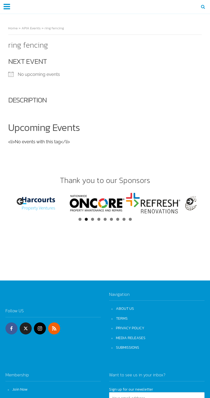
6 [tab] (111, 219)
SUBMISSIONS (127, 347)
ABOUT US (125, 308)
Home (13, 28)
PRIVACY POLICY (130, 328)
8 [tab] (124, 219)
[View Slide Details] (41, 203)
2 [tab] (86, 219)
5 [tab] (105, 219)
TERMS (122, 318)
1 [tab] (79, 219)
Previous (20, 202)
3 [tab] (92, 219)
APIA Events (31, 28)
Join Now (19, 389)
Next (189, 202)
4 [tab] (98, 219)
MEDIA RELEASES (130, 337)
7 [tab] (117, 219)
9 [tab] (130, 219)
